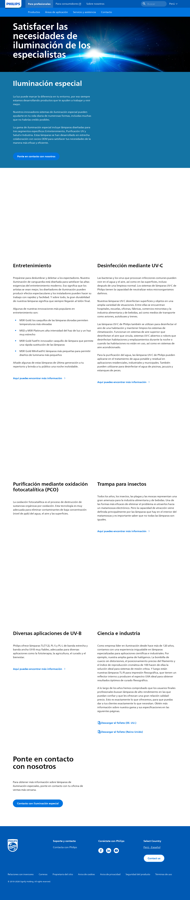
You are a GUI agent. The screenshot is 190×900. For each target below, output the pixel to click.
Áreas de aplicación (56, 12)
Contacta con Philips (65, 847)
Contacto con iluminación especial (38, 803)
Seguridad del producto (138, 874)
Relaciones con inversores (21, 874)
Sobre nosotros (95, 4)
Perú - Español (152, 847)
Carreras (43, 874)
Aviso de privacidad (110, 874)
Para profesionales (39, 4)
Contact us (154, 858)
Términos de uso (163, 874)
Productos (34, 12)
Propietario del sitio (63, 874)
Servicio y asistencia (84, 12)
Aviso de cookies (86, 874)
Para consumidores (68, 4)
